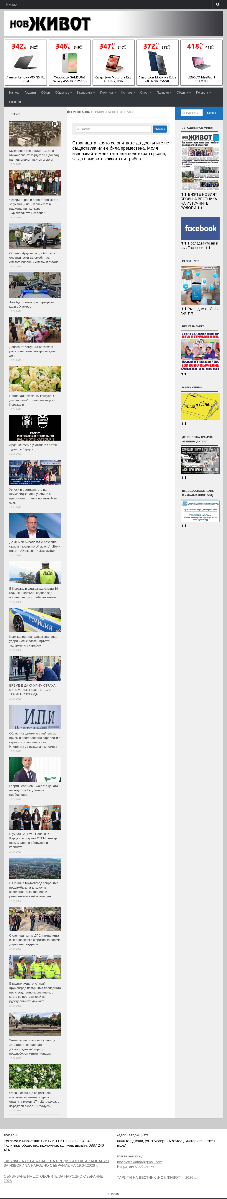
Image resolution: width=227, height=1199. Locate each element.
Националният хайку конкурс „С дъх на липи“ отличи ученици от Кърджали (32, 400)
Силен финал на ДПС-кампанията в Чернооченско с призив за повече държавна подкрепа (35, 940)
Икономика (84, 92)
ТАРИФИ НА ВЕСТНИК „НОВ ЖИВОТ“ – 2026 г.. (157, 1177)
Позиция (15, 101)
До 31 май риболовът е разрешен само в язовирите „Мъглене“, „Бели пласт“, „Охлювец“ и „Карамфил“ (34, 546)
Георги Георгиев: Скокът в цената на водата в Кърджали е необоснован (33, 790)
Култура (126, 92)
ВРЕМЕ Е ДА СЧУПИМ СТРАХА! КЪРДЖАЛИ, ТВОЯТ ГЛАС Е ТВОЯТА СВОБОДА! (32, 690)
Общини (182, 92)
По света (202, 92)
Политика (106, 92)
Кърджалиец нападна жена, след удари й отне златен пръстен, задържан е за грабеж (33, 641)
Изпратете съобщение (135, 1166)
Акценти (30, 92)
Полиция (163, 92)
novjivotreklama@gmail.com (139, 1162)
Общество (62, 92)
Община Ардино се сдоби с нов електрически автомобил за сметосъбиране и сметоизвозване (33, 258)
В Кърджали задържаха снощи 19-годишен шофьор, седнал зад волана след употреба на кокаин (34, 593)
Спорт (144, 92)
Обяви (45, 92)
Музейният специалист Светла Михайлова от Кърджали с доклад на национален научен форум (34, 155)
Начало (11, 4)
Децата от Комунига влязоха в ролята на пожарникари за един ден (32, 351)
